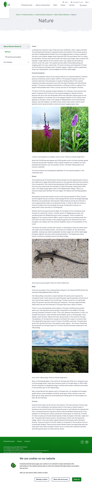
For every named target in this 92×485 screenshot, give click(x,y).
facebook (82, 442)
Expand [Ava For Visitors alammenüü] (28, 62)
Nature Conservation (43, 5)
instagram (86, 442)
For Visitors (8, 62)
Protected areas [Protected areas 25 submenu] (26, 5)
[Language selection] (89, 2)
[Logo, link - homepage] (7, 5)
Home (18, 15)
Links (66, 2)
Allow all (77, 479)
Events (63, 5)
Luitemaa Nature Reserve (43, 15)
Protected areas (27, 15)
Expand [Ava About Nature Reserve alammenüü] (28, 46)
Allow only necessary (60, 479)
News (55, 5)
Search (84, 5)
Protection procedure (13, 57)
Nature (8, 52)
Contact (72, 5)
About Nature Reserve (61, 15)
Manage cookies (42, 479)
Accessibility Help (78, 2)
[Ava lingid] (66, 2)
